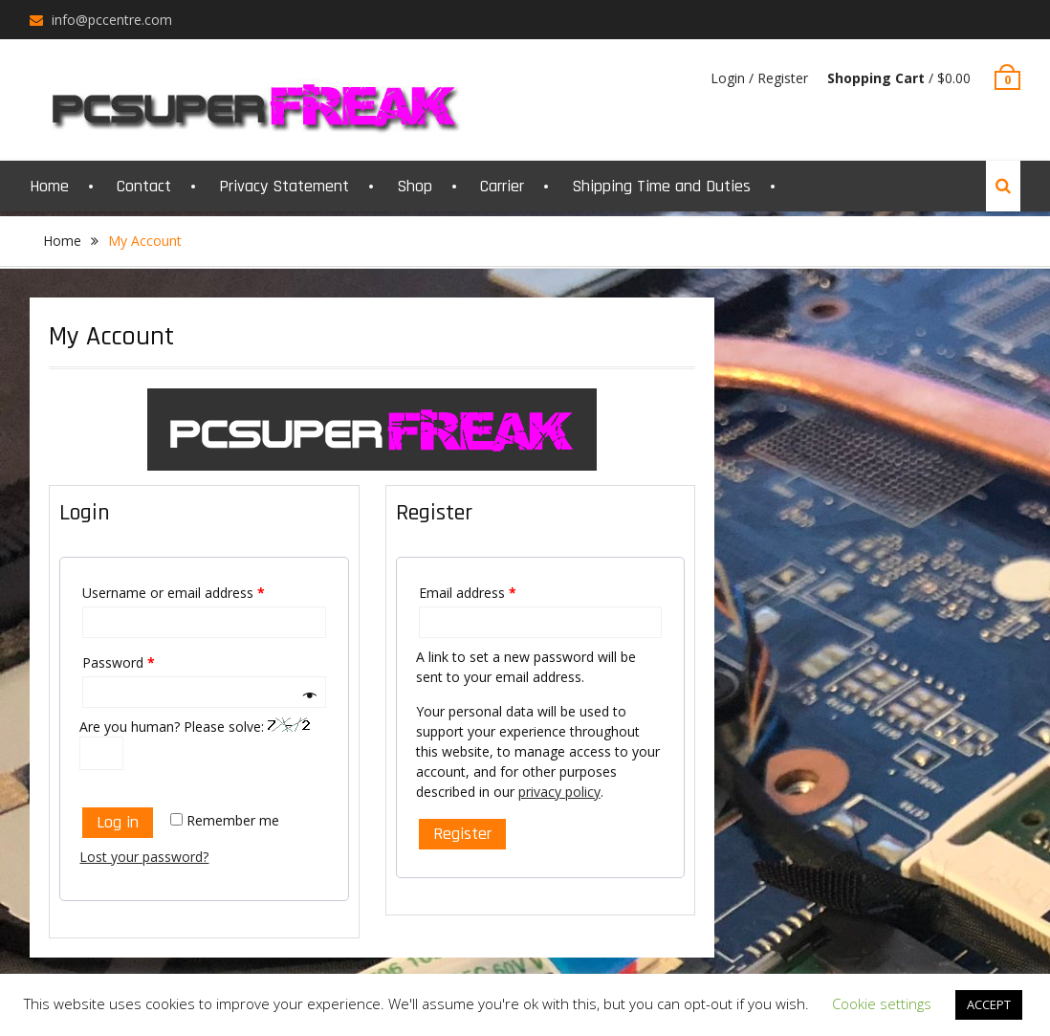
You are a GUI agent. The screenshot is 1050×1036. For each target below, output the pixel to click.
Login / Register (759, 78)
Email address (467, 593)
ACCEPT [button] (989, 1004)
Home (49, 186)
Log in (118, 822)
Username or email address (173, 593)
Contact (144, 186)
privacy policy (559, 792)
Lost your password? (143, 857)
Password (118, 662)
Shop (414, 186)
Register (462, 834)
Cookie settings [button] (881, 1003)
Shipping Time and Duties (661, 186)
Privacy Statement (284, 186)
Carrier (502, 186)
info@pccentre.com (112, 20)
